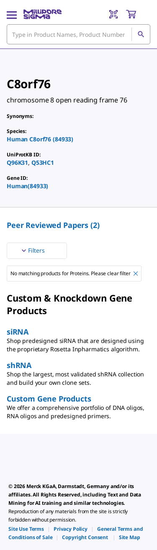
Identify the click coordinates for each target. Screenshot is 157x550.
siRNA (17, 332)
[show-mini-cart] (137, 14)
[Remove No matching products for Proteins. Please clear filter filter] (136, 273)
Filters (32, 250)
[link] (26, 528)
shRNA (19, 365)
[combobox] (78, 34)
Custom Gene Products (49, 399)
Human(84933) (27, 186)
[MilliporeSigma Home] (42, 14)
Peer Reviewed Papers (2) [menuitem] (53, 225)
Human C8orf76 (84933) (40, 139)
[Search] (140, 34)
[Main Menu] (12, 14)
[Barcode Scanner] (113, 14)
